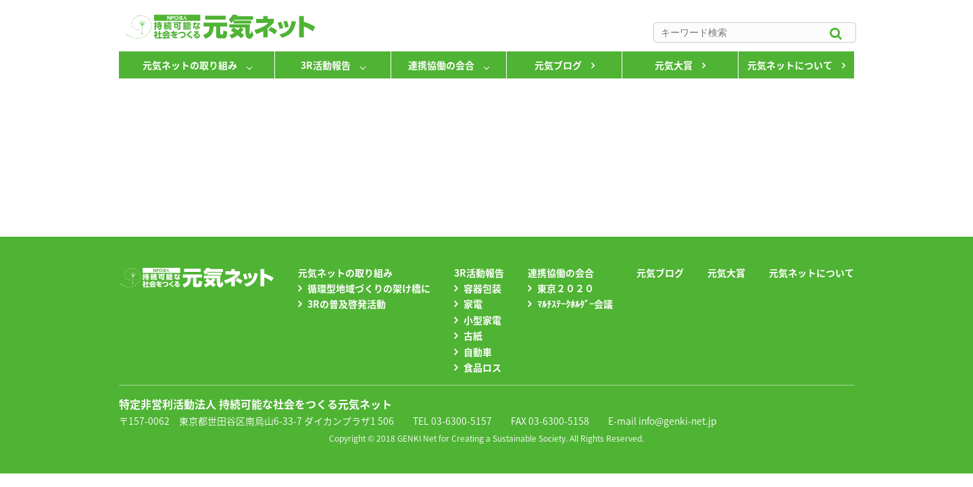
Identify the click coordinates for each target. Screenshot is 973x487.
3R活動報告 (326, 65)
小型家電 (482, 320)
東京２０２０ (565, 288)
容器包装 (482, 288)
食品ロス (482, 367)
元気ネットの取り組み (190, 65)
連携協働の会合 (441, 65)
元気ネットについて (789, 65)
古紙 (473, 335)
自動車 (478, 351)
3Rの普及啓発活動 (346, 303)
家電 (473, 303)
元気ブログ (558, 65)
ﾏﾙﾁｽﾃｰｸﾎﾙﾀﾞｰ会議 (575, 303)
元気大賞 (674, 65)
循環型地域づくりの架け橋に (368, 288)
